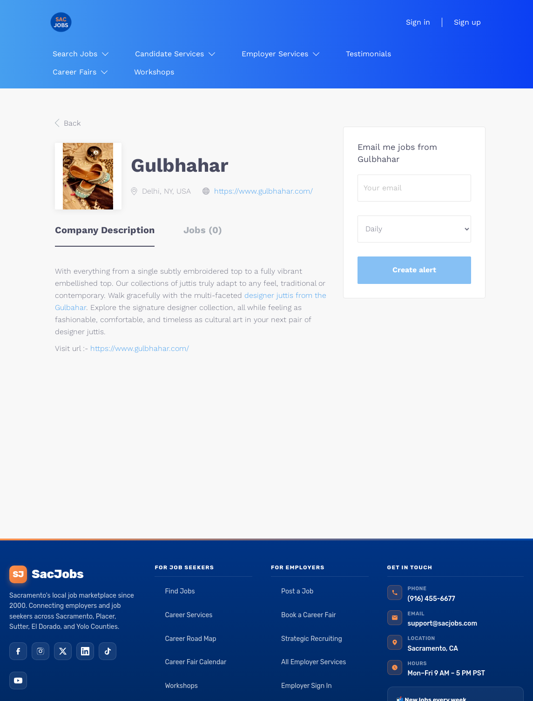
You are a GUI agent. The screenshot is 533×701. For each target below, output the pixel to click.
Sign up (467, 22)
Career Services (188, 615)
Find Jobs (180, 591)
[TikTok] (107, 651)
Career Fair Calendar (195, 662)
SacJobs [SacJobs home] (46, 574)
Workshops (181, 686)
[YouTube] (18, 680)
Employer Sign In (306, 686)
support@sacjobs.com (442, 623)
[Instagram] (40, 651)
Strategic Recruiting (311, 639)
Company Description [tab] (105, 230)
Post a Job (297, 591)
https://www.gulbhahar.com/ (263, 191)
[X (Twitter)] (63, 651)
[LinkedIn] (85, 651)
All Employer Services (313, 662)
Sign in (418, 22)
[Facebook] (18, 651)
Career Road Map (190, 639)
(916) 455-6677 (431, 599)
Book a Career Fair (308, 615)
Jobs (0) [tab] (202, 230)
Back (71, 123)
